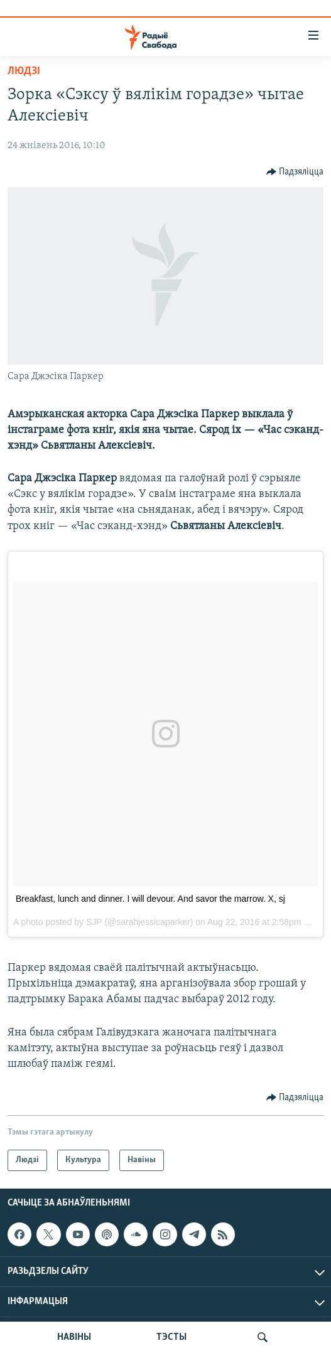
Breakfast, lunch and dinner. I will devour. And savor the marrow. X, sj (150, 899)
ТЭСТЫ (171, 1337)
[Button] (295, 172)
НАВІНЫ (74, 1337)
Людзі (24, 71)
